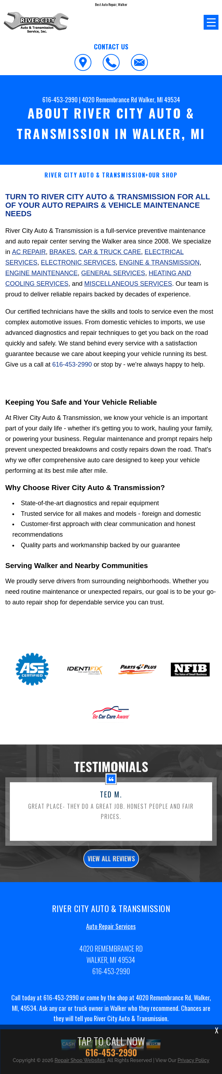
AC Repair (29, 251)
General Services (113, 273)
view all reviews (111, 862)
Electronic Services (78, 262)
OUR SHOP (163, 175)
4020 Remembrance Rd (109, 99)
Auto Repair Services (111, 929)
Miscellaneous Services (128, 283)
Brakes (62, 251)
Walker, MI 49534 (159, 99)
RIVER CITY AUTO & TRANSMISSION (94, 175)
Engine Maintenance (41, 273)
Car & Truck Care (110, 251)
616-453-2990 (60, 99)
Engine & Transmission (159, 262)
